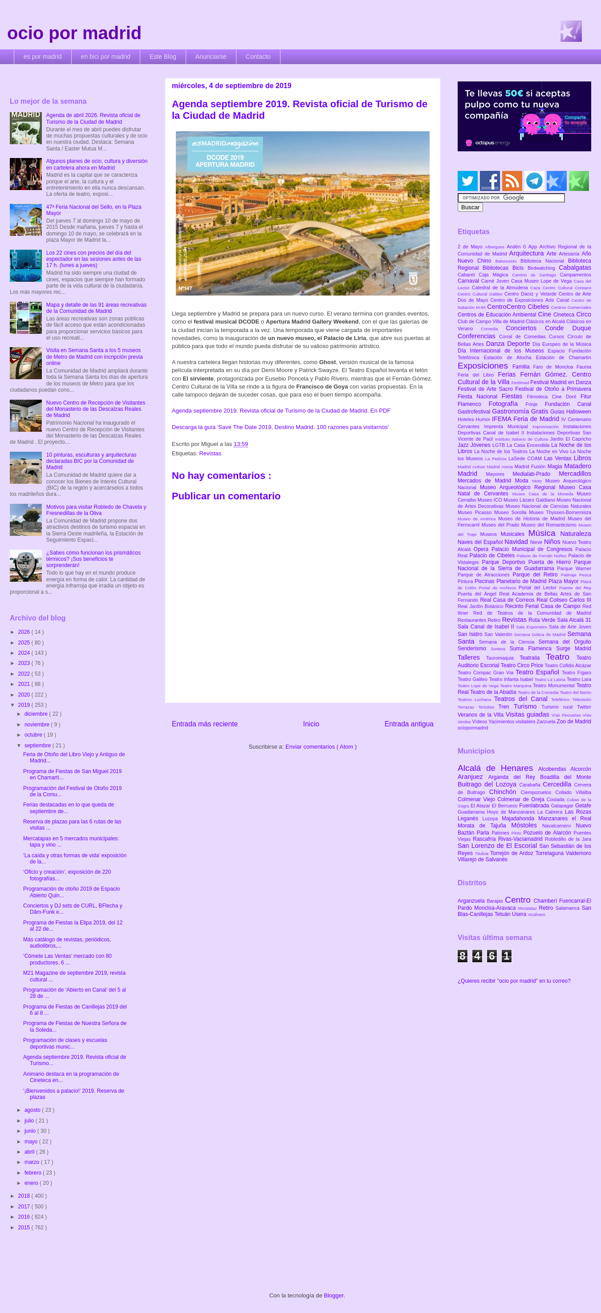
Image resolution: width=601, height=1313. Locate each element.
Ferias (509, 374)
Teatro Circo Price (523, 665)
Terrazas (468, 707)
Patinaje (570, 574)
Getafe (583, 805)
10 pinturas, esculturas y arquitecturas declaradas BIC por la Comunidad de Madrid (91, 461)
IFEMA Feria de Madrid (526, 418)
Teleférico (562, 699)
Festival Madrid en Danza (560, 382)
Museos (490, 534)
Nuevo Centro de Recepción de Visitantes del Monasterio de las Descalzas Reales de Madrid (96, 409)
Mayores (499, 474)
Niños (553, 541)
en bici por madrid (105, 56)
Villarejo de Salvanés (483, 859)
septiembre (38, 745)
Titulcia (482, 853)
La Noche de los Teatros (501, 451)
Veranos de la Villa (482, 715)
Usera (520, 914)
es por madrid (43, 56)
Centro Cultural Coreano (567, 287)
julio (30, 1121)
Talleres (472, 657)
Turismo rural (559, 706)
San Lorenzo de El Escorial (498, 845)
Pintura (466, 581)
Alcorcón (580, 769)
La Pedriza (497, 458)
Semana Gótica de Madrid (541, 634)
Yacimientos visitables (512, 721)
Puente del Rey (575, 587)
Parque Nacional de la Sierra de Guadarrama (524, 565)
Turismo (527, 706)
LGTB (499, 445)
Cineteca (564, 315)
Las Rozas (578, 812)
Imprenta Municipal (508, 426)
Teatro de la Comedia (539, 692)
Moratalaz (528, 908)
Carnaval (469, 281)
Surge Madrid (573, 648)
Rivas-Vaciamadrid (521, 839)
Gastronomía (511, 411)
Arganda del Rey (514, 777)
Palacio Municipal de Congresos (533, 549)
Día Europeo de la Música (561, 344)
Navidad (517, 541)
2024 (25, 653)
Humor (484, 419)
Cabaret (468, 274)
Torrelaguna (551, 853)
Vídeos (480, 721)
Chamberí (546, 901)
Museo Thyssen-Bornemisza (560, 512)
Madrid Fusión (531, 466)
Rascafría (485, 839)
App (534, 246)
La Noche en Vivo (549, 451)
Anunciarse (211, 56)
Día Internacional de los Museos (503, 351)
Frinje (534, 404)
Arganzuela (472, 901)
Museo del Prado (501, 524)
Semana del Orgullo (564, 642)
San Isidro (471, 634)
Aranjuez (473, 776)
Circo (583, 314)
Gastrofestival (475, 412)
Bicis (520, 268)
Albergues (496, 246)
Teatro (561, 656)
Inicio (311, 724)
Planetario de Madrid (522, 581)
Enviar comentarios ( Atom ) (321, 746)
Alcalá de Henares (498, 768)
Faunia (584, 366)
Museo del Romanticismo (550, 524)
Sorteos (500, 648)
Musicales (514, 534)
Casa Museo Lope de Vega (542, 281)
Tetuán (503, 914)
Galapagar (563, 805)
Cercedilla (558, 784)
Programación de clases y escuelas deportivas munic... (65, 1043)
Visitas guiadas (529, 714)
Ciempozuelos (538, 792)
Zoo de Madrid (574, 721)
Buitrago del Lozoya (488, 784)
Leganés (470, 818)
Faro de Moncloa (555, 366)
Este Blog (163, 56)
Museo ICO (491, 500)
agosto (33, 1110)
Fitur (586, 396)
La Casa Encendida (529, 445)
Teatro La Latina (550, 679)
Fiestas (514, 396)
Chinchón (505, 791)
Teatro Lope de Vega (479, 685)
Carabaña (531, 784)
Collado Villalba (574, 792)
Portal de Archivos (499, 587)
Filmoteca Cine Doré (554, 396)
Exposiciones (485, 365)
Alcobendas (554, 769)
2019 (25, 705)
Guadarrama (472, 812)
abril (30, 1152)
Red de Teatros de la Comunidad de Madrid (532, 613)
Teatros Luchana (476, 699)
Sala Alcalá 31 (574, 620)
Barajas (496, 901)
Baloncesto (507, 261)
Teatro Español (539, 672)
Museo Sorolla (511, 512)
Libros (582, 458)
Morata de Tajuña (484, 826)
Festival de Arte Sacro (486, 389)
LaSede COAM (526, 458)
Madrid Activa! (472, 466)
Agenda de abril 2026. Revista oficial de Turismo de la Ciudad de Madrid (93, 118)
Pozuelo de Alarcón (548, 833)
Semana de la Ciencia (509, 641)
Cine (545, 314)
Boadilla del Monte (565, 777)
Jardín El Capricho (570, 439)
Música (544, 533)
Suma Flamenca (533, 648)
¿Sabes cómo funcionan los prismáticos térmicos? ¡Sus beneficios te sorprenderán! (93, 559)
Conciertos (525, 328)
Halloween (578, 412)
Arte (553, 254)
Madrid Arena (501, 466)
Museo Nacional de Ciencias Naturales (548, 506)
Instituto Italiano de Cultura (522, 439)
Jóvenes (481, 445)
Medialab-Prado (536, 474)
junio (30, 1131)
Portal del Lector (539, 587)
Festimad (521, 382)
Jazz (464, 445)
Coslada (557, 799)
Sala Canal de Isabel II (487, 627)
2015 (25, 1227)
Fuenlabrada (535, 805)
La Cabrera (551, 812)
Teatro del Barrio (575, 692)
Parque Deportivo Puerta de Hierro (528, 562)
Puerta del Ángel (478, 593)
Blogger (334, 1295)
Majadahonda (520, 818)
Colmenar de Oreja (522, 799)
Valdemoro (578, 853)
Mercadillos (575, 473)
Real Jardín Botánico (481, 606)
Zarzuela (547, 721)
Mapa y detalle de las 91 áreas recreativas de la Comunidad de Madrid (96, 308)
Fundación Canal (568, 404)
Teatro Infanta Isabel (511, 679)
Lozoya (492, 818)
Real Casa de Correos (508, 600)
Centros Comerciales (571, 307)
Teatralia (533, 658)
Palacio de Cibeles (492, 555)
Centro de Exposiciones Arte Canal (531, 300)
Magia (556, 466)
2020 (25, 695)
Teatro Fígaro (576, 672)
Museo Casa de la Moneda (544, 493)
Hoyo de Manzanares (512, 812)
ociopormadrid (473, 727)
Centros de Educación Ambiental (498, 315)
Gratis (540, 411)
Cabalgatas (575, 267)
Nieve (537, 542)
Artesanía (570, 253)
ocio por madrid (74, 33)
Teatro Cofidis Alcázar (568, 665)
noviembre (37, 724)
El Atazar (481, 805)
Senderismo (474, 648)
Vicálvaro (536, 914)
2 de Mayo (471, 246)
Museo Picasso (476, 512)
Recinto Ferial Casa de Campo (543, 606)
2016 (25, 1217)
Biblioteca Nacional (544, 260)
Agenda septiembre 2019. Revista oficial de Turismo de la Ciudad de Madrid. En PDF (281, 410)
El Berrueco (505, 805)
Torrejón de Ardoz (513, 853)
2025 (25, 643)
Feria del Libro (478, 374)
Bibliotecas (497, 268)
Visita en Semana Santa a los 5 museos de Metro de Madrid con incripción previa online (94, 356)
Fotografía (506, 403)
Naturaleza (575, 533)
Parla (484, 833)
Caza (536, 287)
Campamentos (575, 274)
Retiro (495, 620)
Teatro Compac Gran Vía (487, 672)
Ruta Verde (542, 620)
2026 (25, 632)
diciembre (36, 714)
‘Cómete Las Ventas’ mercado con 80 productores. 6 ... (67, 959)
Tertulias (488, 707)
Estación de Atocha (510, 357)
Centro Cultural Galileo (481, 294)
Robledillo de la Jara (568, 839)
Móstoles (526, 825)
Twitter (584, 706)
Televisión (582, 699)
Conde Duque (568, 328)
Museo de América (478, 518)
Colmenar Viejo (477, 799)
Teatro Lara (579, 679)
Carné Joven (496, 281)
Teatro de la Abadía (494, 692)
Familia (522, 367)
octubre (34, 735)
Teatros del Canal (522, 698)
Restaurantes (473, 620)
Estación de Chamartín (563, 357)
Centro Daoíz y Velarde (531, 293)
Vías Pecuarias (567, 715)
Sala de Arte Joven (570, 626)
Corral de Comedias (524, 336)
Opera (482, 549)
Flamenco (473, 404)
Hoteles (467, 419)
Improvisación (547, 426)
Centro (519, 899)
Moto (538, 480)
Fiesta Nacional (480, 396)
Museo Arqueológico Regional (519, 487)
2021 (25, 684)
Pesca (585, 574)
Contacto (258, 56)
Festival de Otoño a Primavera (553, 389)
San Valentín (499, 634)
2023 (25, 663)
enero (32, 1183)
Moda (523, 481)
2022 (25, 674)
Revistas (210, 453)
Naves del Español (481, 542)
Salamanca (569, 908)
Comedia (493, 328)
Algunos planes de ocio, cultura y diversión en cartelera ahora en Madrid (96, 164)
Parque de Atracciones (485, 574)
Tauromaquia (503, 658)
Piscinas (485, 581)
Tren (506, 707)
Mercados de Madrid (486, 481)
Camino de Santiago (536, 274)
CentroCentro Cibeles (519, 306)
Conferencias (478, 336)
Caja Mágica (495, 274)
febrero (33, 1173)
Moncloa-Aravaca (496, 908)
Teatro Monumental (554, 685)
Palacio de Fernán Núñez (543, 555)
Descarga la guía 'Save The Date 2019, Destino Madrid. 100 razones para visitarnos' (280, 427)
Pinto (518, 833)
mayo (31, 1142)
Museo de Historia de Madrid (533, 518)
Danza (496, 343)
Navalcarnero (559, 825)
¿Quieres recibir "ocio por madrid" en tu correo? (514, 981)
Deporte (519, 343)
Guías (558, 412)
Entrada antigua (409, 724)
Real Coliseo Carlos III (563, 600)
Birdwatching (543, 268)
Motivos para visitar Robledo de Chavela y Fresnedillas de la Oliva (96, 510)
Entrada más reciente (205, 724)
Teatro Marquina (516, 685)
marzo (32, 1162)
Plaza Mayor (564, 581)
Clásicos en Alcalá (546, 321)
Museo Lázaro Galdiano (530, 500)
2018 (25, 1196)
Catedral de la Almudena (501, 287)
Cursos (558, 336)
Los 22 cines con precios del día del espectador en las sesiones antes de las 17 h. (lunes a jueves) (93, 259)
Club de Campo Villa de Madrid (492, 321)
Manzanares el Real (564, 818)
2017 (25, 1207)
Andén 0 (517, 246)
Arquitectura (528, 253)
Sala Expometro (532, 626)
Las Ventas (559, 458)
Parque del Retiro (536, 574)
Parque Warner (574, 568)
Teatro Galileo (473, 679)
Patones (501, 832)
